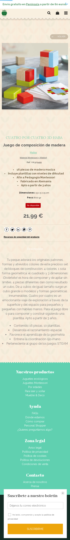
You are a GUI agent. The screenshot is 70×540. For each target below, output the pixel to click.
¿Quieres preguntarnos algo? (35, 429)
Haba (33, 152)
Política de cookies (35, 455)
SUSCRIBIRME (35, 528)
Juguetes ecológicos (35, 378)
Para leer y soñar (35, 391)
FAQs (35, 413)
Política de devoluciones (35, 459)
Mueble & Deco (35, 395)
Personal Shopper (35, 425)
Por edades (35, 387)
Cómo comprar (35, 421)
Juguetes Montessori (35, 382)
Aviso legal (35, 447)
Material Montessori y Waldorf (33, 158)
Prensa (35, 486)
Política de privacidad (35, 451)
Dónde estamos (35, 417)
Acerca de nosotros (35, 482)
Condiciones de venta (35, 464)
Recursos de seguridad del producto (21, 237)
